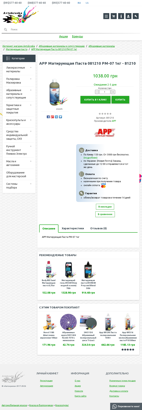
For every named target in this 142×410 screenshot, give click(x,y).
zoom (61, 109)
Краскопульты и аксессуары (16, 122)
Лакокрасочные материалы (15, 69)
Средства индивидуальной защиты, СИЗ (17, 135)
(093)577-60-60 (61, 2)
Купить (120, 99)
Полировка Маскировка (13, 80)
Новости (79, 391)
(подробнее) (90, 157)
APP (114, 121)
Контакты (114, 396)
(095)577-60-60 (13, 2)
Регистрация (46, 381)
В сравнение (105, 214)
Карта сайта (80, 396)
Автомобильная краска (14, 405)
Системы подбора (11, 185)
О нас (77, 381)
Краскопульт (62, 405)
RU (79, 3)
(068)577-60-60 (37, 2)
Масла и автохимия (12, 163)
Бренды (77, 36)
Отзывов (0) (98, 228)
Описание (48, 228)
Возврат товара (117, 386)
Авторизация (46, 386)
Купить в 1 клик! (95, 99)
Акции (63, 36)
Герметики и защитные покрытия (13, 109)
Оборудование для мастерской (16, 174)
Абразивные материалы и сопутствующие (16, 94)
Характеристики (73, 228)
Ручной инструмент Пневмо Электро (16, 150)
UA (87, 3)
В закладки (105, 206)
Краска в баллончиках (41, 405)
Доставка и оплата (118, 391)
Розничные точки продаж (122, 381)
